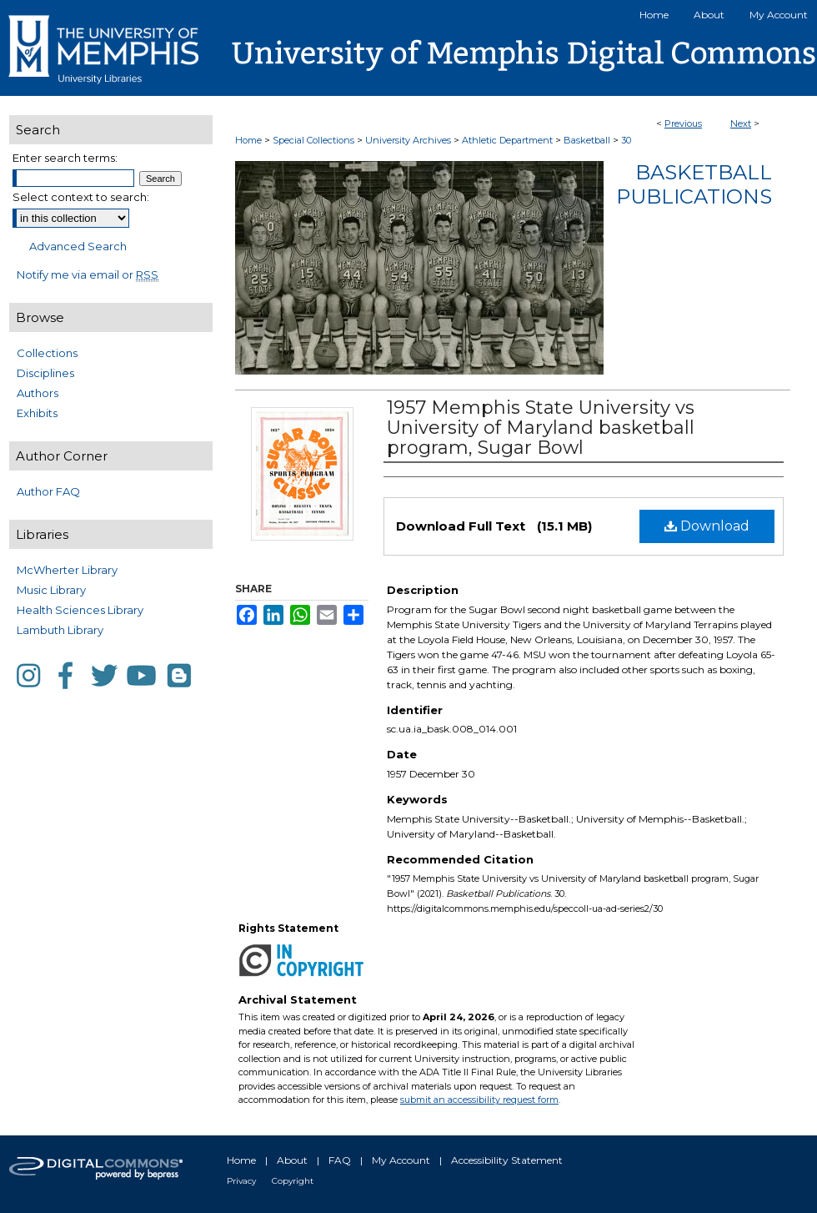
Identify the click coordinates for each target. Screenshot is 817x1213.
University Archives (408, 140)
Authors (37, 393)
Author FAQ (48, 491)
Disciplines (45, 373)
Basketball (587, 140)
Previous (683, 123)
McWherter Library (67, 569)
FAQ (339, 1160)
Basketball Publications (694, 184)
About (292, 1160)
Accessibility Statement (507, 1160)
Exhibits (37, 413)
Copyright (292, 1180)
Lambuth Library (60, 630)
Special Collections (313, 140)
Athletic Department (507, 140)
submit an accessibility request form (479, 1099)
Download (706, 526)
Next (740, 123)
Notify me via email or (87, 274)
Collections (47, 353)
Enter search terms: (65, 157)
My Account (401, 1160)
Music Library (51, 589)
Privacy (241, 1180)
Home (248, 140)
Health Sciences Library (80, 610)
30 (626, 140)
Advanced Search (78, 246)
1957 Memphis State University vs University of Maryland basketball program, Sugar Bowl (540, 427)
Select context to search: (81, 197)
